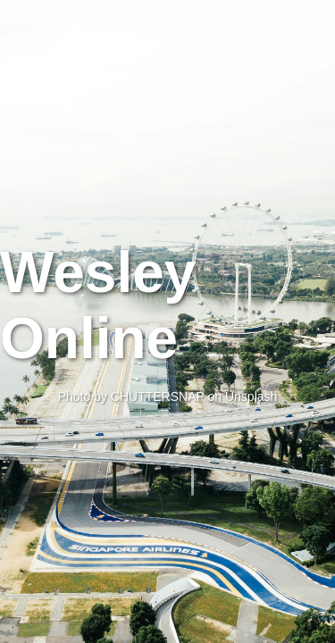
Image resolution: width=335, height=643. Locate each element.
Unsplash (251, 396)
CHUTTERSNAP (158, 396)
